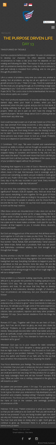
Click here (29, 432)
